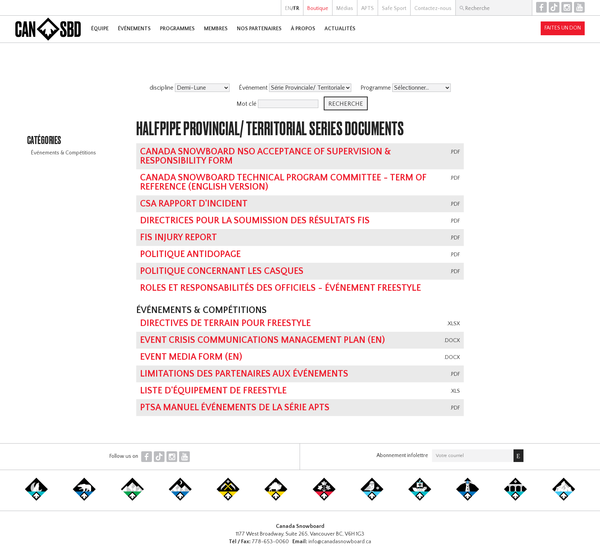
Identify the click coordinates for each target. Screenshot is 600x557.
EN (288, 8)
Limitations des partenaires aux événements (244, 374)
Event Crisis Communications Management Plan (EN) (262, 340)
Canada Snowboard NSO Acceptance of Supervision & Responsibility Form (265, 156)
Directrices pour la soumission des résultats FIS (255, 221)
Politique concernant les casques (221, 271)
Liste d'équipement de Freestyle (213, 391)
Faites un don (563, 28)
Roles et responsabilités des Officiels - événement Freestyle (280, 288)
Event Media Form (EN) (191, 357)
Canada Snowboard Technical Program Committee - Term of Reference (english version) (283, 182)
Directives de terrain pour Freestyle (225, 323)
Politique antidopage (190, 254)
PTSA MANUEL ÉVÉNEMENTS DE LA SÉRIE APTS (234, 408)
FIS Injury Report (178, 237)
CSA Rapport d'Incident (194, 204)
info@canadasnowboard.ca (339, 542)
